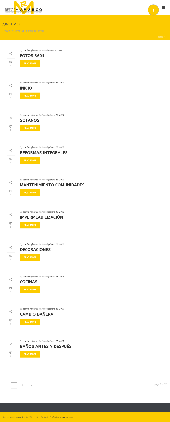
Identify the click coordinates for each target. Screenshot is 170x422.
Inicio (26, 88)
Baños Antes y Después (46, 346)
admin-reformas (30, 50)
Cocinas (28, 282)
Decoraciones (35, 249)
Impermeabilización (41, 217)
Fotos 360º (32, 55)
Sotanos (29, 120)
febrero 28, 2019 (56, 83)
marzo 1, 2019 (55, 50)
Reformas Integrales (44, 153)
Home (160, 37)
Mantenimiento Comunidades (52, 185)
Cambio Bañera (36, 314)
